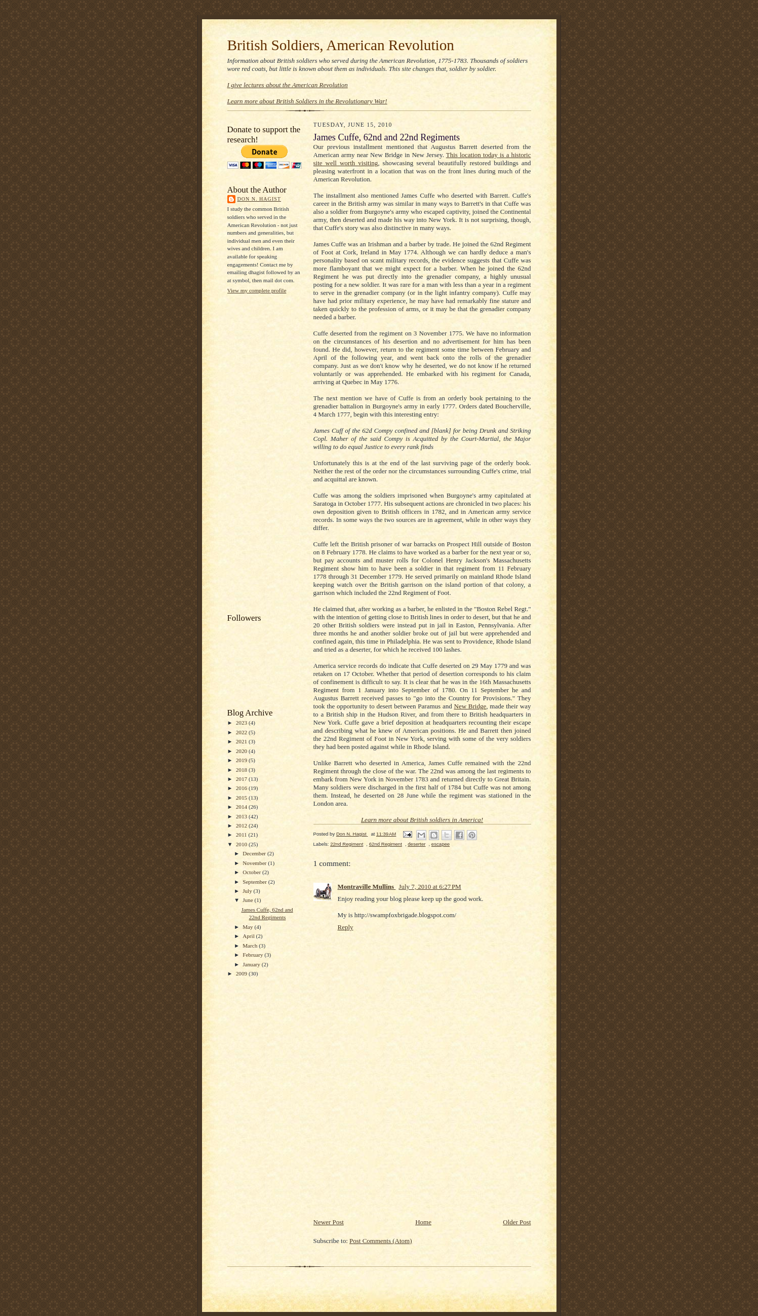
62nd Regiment (385, 844)
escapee (440, 844)
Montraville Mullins (367, 886)
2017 (242, 779)
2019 (242, 760)
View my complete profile (257, 290)
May (248, 927)
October (252, 872)
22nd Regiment (346, 844)
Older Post (517, 1222)
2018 (242, 770)
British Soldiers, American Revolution (340, 45)
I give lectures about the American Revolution (287, 85)
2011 (242, 835)
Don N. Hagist (259, 199)
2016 (242, 788)
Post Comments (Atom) (380, 1241)
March (251, 946)
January (252, 964)
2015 (242, 798)
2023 (242, 723)
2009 (242, 973)
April (249, 936)
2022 (242, 732)
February (253, 955)
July (248, 891)
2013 (242, 816)
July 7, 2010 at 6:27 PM (429, 886)
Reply (345, 927)
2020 (242, 751)
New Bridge (470, 706)
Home (423, 1222)
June (248, 900)
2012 (242, 825)
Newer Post (328, 1222)
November (255, 863)
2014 (242, 807)
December (255, 853)
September (255, 882)
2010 (242, 844)
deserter (416, 844)
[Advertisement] (267, 452)
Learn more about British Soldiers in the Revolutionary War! (307, 101)
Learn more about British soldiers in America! (422, 819)
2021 (242, 741)
